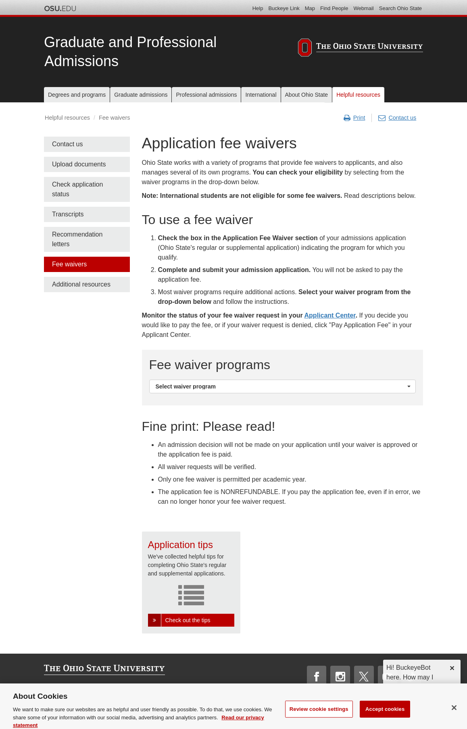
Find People (334, 8)
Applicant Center (330, 315)
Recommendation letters (77, 239)
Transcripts (68, 214)
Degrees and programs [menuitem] (77, 94)
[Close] (454, 713)
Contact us (397, 118)
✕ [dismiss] (451, 668)
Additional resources (81, 284)
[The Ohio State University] (360, 49)
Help (257, 8)
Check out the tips (188, 620)
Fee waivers (69, 264)
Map (310, 8)
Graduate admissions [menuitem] (140, 94)
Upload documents (79, 164)
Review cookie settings (319, 714)
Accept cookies (384, 714)
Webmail (363, 8)
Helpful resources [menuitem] (358, 94)
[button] (282, 386)
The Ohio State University (60, 8)
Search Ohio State (400, 8)
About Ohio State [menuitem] (306, 94)
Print (354, 118)
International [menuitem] (260, 94)
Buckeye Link (283, 8)
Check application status (77, 189)
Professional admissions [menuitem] (206, 94)
